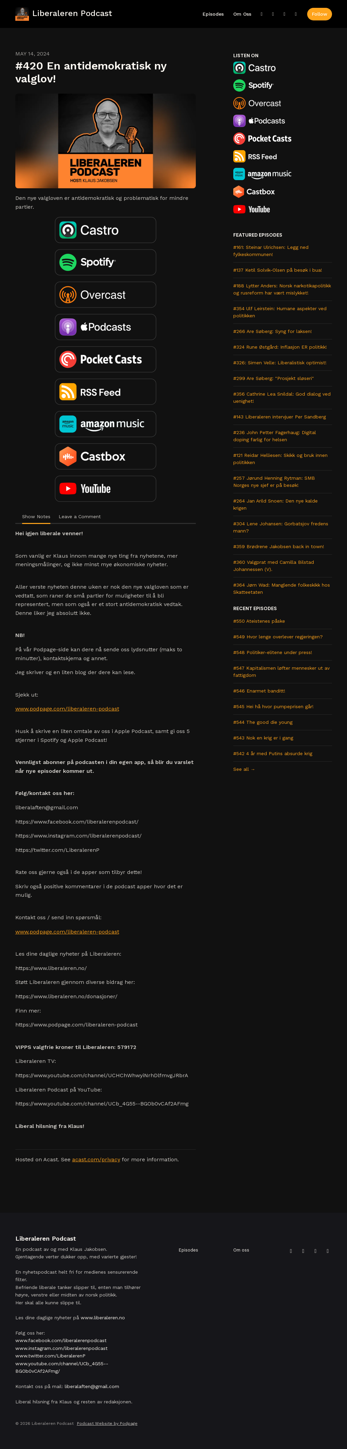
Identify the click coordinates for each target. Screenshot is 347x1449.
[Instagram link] (284, 14)
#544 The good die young (263, 722)
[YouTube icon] (328, 1251)
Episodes (213, 14)
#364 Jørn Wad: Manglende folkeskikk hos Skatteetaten (281, 588)
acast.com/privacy (96, 1159)
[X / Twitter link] (262, 14)
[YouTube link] (296, 14)
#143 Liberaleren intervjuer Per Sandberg (279, 416)
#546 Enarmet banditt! (259, 691)
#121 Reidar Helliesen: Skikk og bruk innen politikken (280, 458)
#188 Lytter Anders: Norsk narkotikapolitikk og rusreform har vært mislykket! (282, 289)
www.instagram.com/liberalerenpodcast (61, 1348)
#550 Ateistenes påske (259, 621)
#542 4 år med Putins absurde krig (272, 753)
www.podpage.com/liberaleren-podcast (67, 708)
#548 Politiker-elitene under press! (272, 652)
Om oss (242, 14)
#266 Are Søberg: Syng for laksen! (272, 331)
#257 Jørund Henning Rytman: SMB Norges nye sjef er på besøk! (274, 481)
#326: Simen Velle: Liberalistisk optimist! (280, 362)
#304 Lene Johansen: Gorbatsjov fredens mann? (280, 527)
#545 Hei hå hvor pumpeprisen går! (273, 706)
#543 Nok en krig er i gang (263, 738)
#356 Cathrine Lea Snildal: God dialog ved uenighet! (282, 397)
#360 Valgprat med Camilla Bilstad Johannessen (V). (273, 565)
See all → (244, 769)
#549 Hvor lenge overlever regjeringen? (278, 636)
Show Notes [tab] (36, 516)
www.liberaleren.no (103, 1317)
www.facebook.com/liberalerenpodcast (61, 1340)
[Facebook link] (273, 14)
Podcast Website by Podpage (107, 1423)
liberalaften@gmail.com (92, 1386)
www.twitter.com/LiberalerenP (50, 1355)
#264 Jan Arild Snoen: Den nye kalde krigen (275, 504)
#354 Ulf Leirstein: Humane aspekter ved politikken (280, 312)
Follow (319, 14)
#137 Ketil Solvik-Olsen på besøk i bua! (277, 270)
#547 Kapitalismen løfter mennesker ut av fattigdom (281, 671)
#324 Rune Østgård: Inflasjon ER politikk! (280, 347)
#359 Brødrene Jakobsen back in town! (278, 546)
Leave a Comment (80, 516)
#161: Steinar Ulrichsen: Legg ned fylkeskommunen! (271, 250)
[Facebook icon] (303, 1251)
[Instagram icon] (315, 1251)
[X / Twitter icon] (291, 1251)
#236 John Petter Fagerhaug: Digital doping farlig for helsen (274, 436)
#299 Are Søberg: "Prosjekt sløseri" (273, 378)
